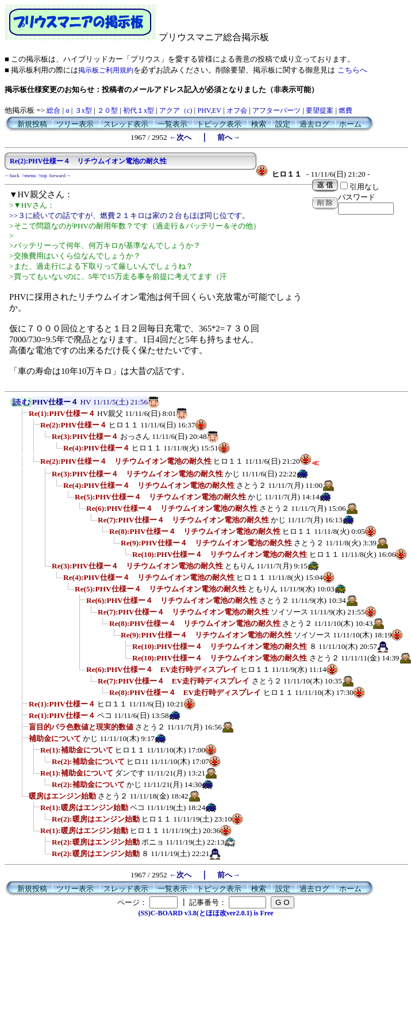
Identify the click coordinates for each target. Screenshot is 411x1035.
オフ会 (236, 110)
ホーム (350, 124)
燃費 (345, 110)
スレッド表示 (125, 124)
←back (12, 175)
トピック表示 (219, 124)
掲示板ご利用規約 (105, 70)
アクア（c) (175, 110)
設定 (282, 124)
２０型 (107, 110)
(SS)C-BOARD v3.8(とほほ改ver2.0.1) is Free (205, 913)
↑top (42, 175)
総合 (53, 110)
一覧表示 (172, 124)
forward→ (60, 175)
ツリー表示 (75, 124)
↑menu (29, 175)
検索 (258, 124)
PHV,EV (209, 110)
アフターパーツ (276, 110)
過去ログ (314, 124)
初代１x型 (138, 110)
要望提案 (319, 110)
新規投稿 (32, 124)
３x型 (83, 110)
